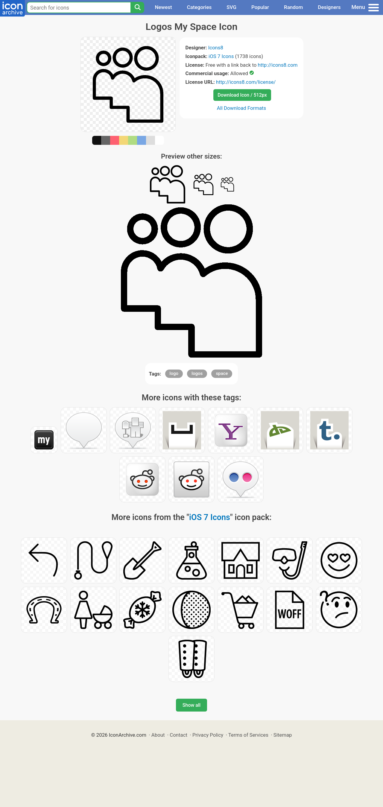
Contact (178, 735)
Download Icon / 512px (242, 95)
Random (293, 7)
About (158, 735)
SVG (231, 7)
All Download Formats (241, 108)
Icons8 (215, 48)
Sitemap (282, 735)
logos (197, 373)
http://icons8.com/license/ (246, 82)
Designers (329, 7)
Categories (199, 7)
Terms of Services (248, 735)
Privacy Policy (207, 735)
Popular (260, 7)
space (222, 373)
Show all (191, 705)
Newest (163, 7)
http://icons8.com (277, 65)
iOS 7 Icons (221, 56)
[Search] (137, 7)
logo (174, 373)
